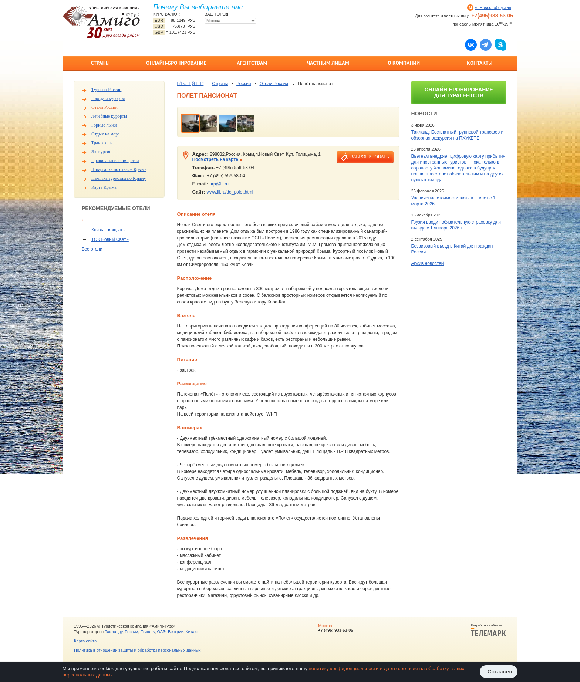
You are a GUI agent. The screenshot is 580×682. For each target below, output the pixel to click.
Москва (325, 626)
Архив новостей (427, 263)
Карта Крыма (104, 187)
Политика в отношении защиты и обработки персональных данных (137, 650)
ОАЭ (161, 631)
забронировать (369, 156)
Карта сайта (85, 641)
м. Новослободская (493, 7)
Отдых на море (105, 134)
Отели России (104, 107)
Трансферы (101, 142)
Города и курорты (108, 98)
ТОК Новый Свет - (110, 239)
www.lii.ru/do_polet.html (229, 192)
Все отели (92, 249)
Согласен (500, 672)
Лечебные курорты (109, 116)
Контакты (479, 63)
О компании (404, 63)
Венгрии (175, 631)
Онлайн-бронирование (176, 63)
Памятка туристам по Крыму (118, 178)
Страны (100, 63)
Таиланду (113, 631)
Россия (243, 83)
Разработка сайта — (488, 630)
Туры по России (106, 89)
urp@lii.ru (219, 184)
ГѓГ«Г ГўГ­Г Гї (190, 83)
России (131, 631)
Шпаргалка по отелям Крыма (118, 169)
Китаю (192, 631)
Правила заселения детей (115, 160)
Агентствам (252, 63)
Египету (148, 631)
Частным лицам (328, 63)
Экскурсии (101, 151)
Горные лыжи (104, 125)
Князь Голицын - (108, 229)
